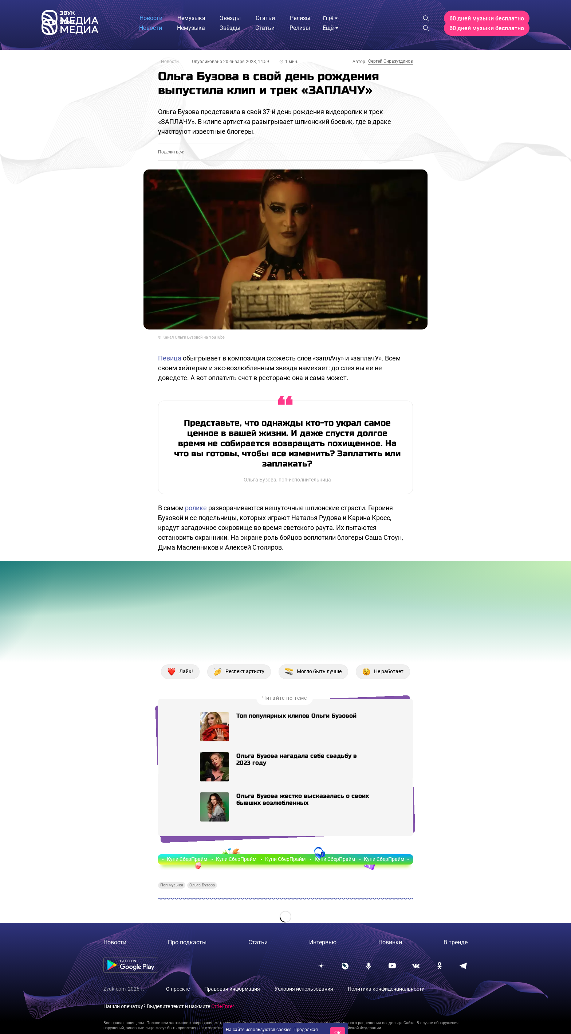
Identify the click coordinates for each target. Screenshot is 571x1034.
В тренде (456, 942)
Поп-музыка (171, 885)
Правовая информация (232, 989)
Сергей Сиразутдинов (390, 61)
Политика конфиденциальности (386, 989)
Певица (169, 358)
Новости (170, 61)
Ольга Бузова (202, 885)
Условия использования (304, 989)
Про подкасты (187, 942)
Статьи (258, 942)
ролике (196, 508)
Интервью (322, 942)
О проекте (178, 989)
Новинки (390, 942)
